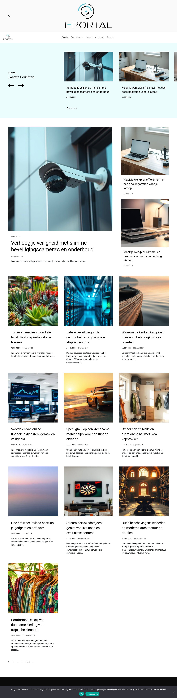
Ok (81, 694)
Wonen (151, 684)
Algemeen (71, 97)
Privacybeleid (92, 694)
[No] (173, 692)
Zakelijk (127, 684)
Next (28, 658)
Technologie (139, 684)
